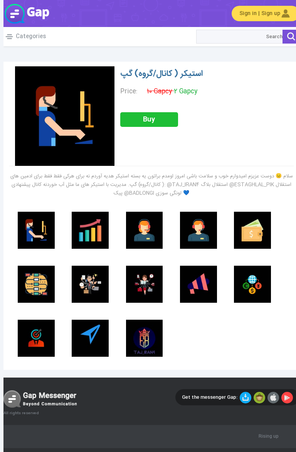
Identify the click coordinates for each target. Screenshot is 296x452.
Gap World (23, 13)
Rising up (265, 436)
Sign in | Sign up (262, 13)
